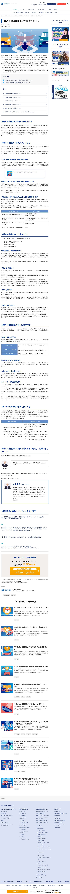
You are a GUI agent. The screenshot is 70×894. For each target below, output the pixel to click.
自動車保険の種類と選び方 (59, 822)
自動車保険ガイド (21, 15)
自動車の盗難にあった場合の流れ (12, 100)
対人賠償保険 (23, 813)
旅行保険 (49, 9)
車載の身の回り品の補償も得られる (12, 108)
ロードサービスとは (57, 825)
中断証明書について (42, 861)
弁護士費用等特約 (24, 838)
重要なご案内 (60, 885)
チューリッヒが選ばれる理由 (36, 891)
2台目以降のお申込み (42, 871)
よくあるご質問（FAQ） (41, 874)
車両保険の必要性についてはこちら (10, 478)
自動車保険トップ (9, 805)
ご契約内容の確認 (41, 830)
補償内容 (27, 12)
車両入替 (39, 836)
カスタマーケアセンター (5, 822)
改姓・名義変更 (41, 844)
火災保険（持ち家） (31, 9)
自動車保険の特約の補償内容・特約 (60, 813)
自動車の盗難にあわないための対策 (12, 104)
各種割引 (2, 820)
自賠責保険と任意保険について (42, 811)
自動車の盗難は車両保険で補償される (13, 93)
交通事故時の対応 (57, 818)
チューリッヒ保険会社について (7, 824)
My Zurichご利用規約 (51, 885)
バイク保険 (22, 9)
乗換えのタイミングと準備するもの (42, 815)
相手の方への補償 (22, 811)
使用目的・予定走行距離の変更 (44, 846)
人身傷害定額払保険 (24, 831)
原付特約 (22, 836)
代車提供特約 (23, 824)
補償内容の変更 (41, 840)
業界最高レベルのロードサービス (7, 815)
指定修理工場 (3, 813)
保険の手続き (35, 734)
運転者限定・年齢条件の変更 (43, 842)
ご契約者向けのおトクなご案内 (44, 869)
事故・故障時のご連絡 (42, 834)
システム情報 (14, 885)
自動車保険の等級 (57, 811)
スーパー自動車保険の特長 (18, 12)
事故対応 (28, 734)
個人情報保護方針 (28, 885)
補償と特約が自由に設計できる (42, 820)
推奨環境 (20, 885)
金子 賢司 (21, 484)
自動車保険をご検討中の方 (42, 809)
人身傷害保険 (23, 829)
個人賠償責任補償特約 (25, 839)
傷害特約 (22, 834)
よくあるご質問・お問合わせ (51, 12)
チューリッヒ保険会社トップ (6, 15)
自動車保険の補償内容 (23, 809)
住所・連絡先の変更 (42, 838)
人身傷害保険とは (57, 827)
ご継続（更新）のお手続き (43, 832)
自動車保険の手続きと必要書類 (59, 820)
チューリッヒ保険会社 (9, 4)
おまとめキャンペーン (42, 867)
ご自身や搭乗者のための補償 (24, 827)
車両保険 (27, 15)
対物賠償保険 (23, 815)
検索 (68, 4)
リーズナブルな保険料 (5, 818)
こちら (19, 581)
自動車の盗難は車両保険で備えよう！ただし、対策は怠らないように (20, 111)
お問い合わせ (39, 877)
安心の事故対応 (4, 811)
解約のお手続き (41, 855)
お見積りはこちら (17, 891)
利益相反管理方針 (42, 885)
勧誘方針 (35, 885)
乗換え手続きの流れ (40, 818)
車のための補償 (21, 818)
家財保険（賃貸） (41, 9)
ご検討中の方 (33, 12)
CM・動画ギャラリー (5, 825)
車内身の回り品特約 (24, 822)
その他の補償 (21, 832)
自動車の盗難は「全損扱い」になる (12, 97)
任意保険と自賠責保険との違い (59, 824)
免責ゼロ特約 (23, 825)
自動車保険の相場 (57, 815)
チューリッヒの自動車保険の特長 (8, 809)
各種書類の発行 (41, 853)
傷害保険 (55, 9)
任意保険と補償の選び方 (40, 813)
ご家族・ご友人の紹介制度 (43, 865)
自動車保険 (15, 9)
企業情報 (8, 885)
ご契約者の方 (41, 12)
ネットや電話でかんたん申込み (42, 822)
